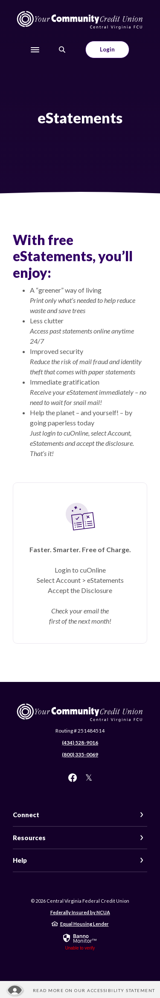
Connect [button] (26, 814)
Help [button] (20, 860)
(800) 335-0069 (80, 754)
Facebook (72, 777)
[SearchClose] (62, 49)
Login (107, 49)
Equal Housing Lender (84, 924)
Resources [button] (29, 837)
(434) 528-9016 (80, 742)
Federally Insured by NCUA (80, 912)
